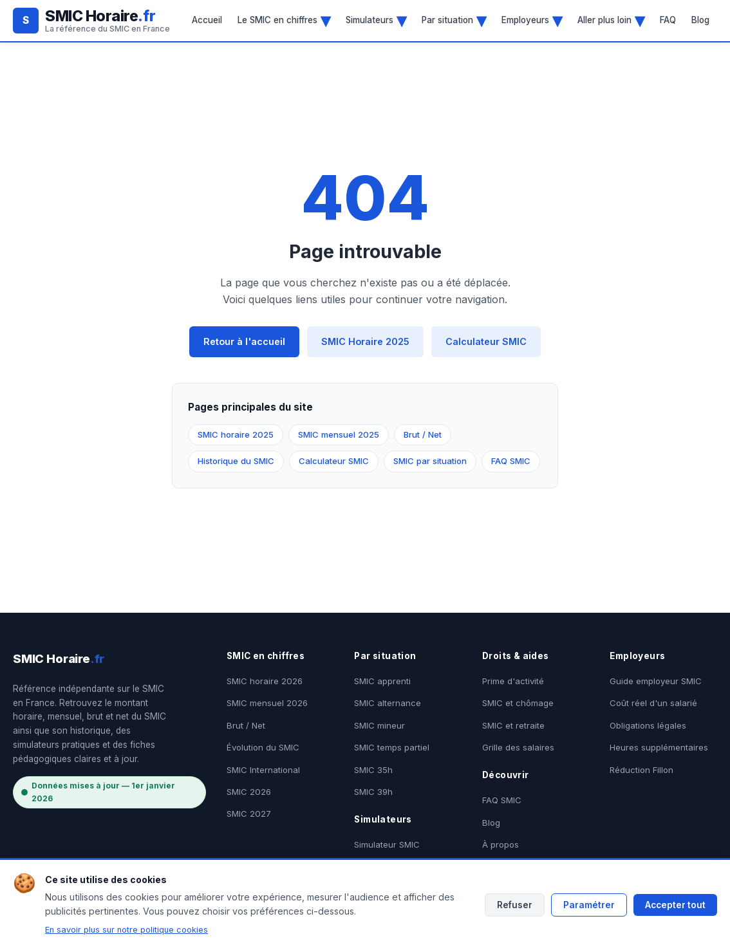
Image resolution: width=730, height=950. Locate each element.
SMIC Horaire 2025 (365, 341)
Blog (700, 20)
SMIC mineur (379, 725)
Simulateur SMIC (387, 844)
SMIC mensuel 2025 (338, 434)
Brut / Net (423, 434)
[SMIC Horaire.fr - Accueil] (91, 20)
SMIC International (263, 770)
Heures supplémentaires (659, 747)
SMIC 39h (373, 792)
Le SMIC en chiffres (284, 20)
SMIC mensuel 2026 (267, 703)
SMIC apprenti (382, 681)
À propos (500, 844)
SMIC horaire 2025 (236, 434)
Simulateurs (376, 20)
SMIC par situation (430, 461)
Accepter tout (675, 905)
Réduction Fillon (641, 770)
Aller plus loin (610, 20)
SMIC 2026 (249, 792)
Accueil (207, 20)
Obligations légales (648, 725)
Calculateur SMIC (486, 341)
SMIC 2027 (249, 813)
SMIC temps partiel (391, 747)
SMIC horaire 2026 (265, 681)
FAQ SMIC (510, 461)
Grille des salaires (518, 747)
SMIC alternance (387, 703)
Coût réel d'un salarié (653, 703)
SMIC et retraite (513, 725)
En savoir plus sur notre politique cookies (126, 930)
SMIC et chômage (518, 703)
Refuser (514, 905)
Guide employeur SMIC (656, 681)
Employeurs (531, 20)
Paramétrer (589, 905)
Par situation (454, 20)
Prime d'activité (513, 681)
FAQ (668, 20)
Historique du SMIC (236, 461)
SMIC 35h (373, 770)
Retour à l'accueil (244, 341)
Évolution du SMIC (263, 747)
